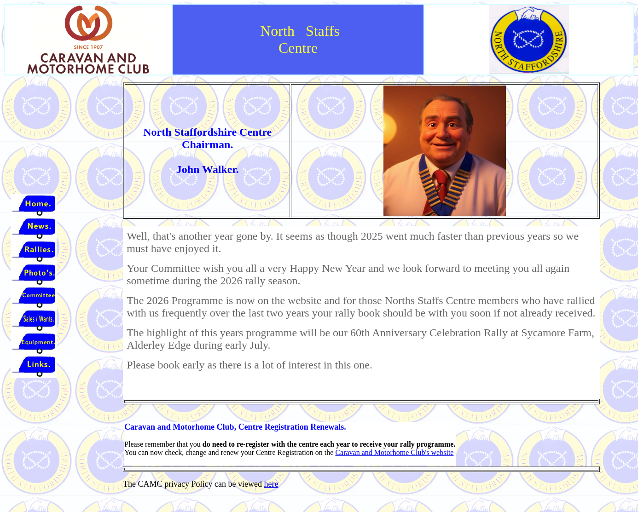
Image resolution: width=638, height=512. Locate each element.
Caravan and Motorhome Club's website (394, 452)
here (271, 484)
